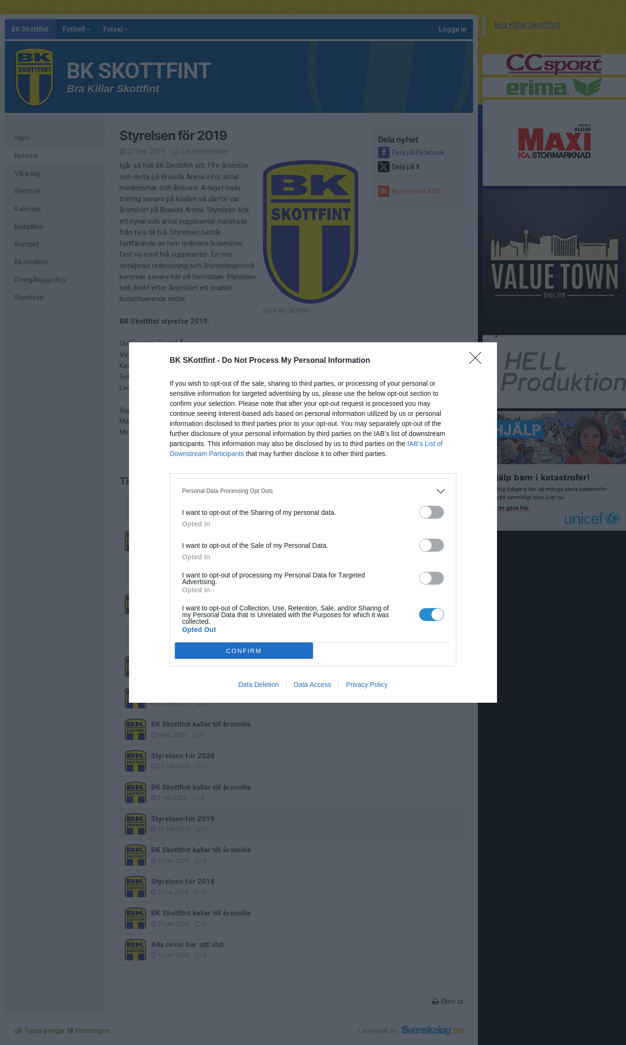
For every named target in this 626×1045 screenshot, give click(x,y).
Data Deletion (258, 684)
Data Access (313, 684)
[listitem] (313, 491)
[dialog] (313, 522)
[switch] (431, 512)
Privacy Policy (367, 684)
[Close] (478, 361)
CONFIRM (244, 650)
